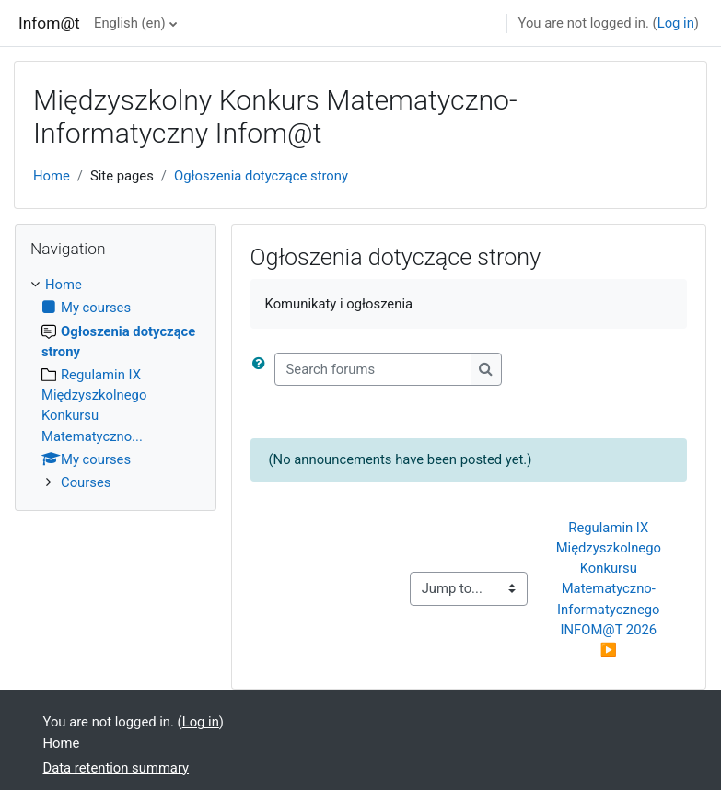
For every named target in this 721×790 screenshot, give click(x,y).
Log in (675, 23)
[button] (262, 369)
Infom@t (49, 23)
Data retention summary (116, 768)
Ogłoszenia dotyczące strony (261, 176)
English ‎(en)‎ (130, 23)
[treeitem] (115, 383)
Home (51, 176)
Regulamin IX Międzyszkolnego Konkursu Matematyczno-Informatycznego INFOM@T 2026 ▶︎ (610, 588)
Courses (85, 482)
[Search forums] (372, 369)
